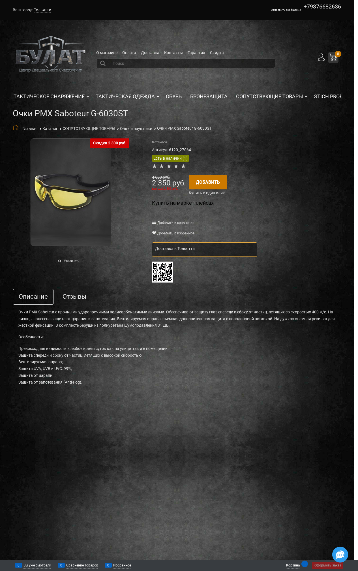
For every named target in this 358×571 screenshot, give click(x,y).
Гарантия (196, 52)
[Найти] (103, 63)
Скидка (217, 52)
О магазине (106, 52)
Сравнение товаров (82, 565)
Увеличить (71, 261)
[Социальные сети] (340, 555)
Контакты (173, 52)
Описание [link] (33, 297)
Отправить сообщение (286, 9)
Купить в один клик (207, 193)
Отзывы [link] (74, 297)
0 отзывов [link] (159, 142)
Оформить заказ (327, 565)
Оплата (129, 52)
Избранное (122, 565)
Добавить (208, 182)
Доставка (150, 52)
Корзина (293, 565)
